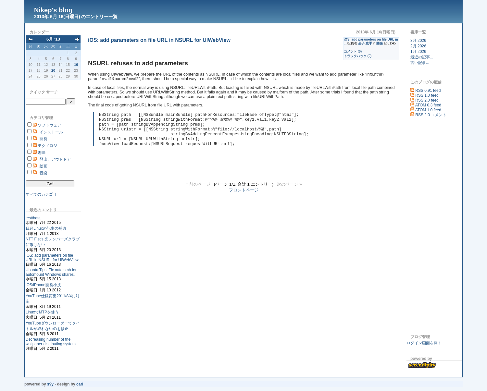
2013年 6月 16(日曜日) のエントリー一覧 (76, 16)
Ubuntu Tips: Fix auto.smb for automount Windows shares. (51, 272)
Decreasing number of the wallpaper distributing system (51, 341)
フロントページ (243, 196)
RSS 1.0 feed (426, 95)
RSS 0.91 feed (428, 90)
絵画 (43, 166)
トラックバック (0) (357, 56)
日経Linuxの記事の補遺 (46, 228)
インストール (51, 132)
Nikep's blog (53, 10)
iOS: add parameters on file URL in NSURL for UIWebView (52, 257)
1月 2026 (418, 51)
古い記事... (419, 62)
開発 (43, 139)
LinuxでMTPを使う (42, 312)
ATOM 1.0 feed (428, 110)
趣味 (41, 152)
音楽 (43, 173)
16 (76, 65)
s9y (50, 384)
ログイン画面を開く (424, 343)
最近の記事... (421, 57)
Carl (79, 384)
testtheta (33, 218)
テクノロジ (47, 145)
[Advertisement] (425, 226)
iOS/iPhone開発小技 (43, 285)
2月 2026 (418, 46)
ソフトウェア (49, 125)
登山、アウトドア (55, 159)
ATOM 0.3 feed (428, 105)
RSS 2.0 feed (426, 100)
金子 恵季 (365, 43)
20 (53, 70)
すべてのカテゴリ (41, 194)
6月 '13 (53, 39)
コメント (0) (353, 51)
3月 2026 (418, 40)
